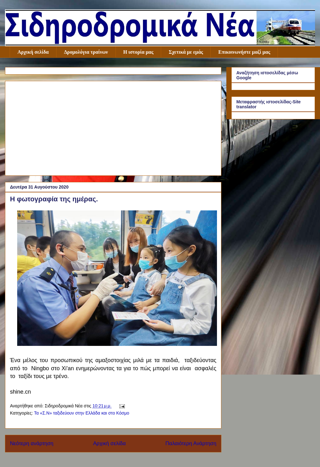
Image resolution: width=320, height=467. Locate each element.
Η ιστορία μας (138, 52)
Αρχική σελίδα (33, 52)
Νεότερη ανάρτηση (31, 443)
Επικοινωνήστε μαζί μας (244, 52)
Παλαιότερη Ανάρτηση (190, 443)
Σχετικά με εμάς (186, 52)
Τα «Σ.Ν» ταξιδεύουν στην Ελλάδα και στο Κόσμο (81, 412)
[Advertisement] (113, 127)
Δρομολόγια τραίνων (86, 52)
